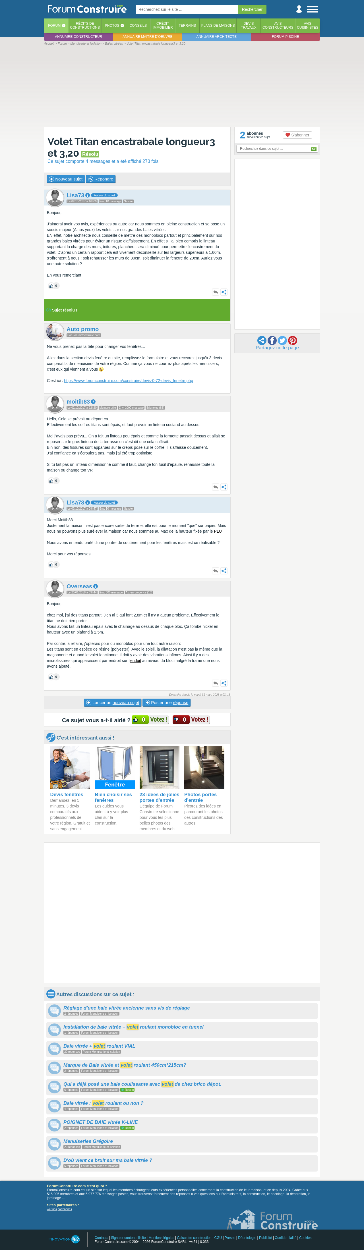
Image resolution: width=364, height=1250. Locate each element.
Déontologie (247, 1238)
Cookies (305, 1238)
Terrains (187, 26)
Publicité (265, 1238)
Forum (54, 26)
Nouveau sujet (65, 179)
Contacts (101, 1238)
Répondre (100, 179)
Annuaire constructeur (78, 37)
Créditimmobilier (163, 26)
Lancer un (112, 702)
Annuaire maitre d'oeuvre (148, 37)
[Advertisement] (182, 86)
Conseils (138, 26)
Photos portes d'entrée (200, 797)
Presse (230, 1238)
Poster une (166, 702)
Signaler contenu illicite (128, 1238)
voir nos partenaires (59, 1209)
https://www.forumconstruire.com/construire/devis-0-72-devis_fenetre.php (128, 380)
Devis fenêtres (66, 794)
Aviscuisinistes (307, 26)
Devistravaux (249, 26)
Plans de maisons (218, 26)
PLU (218, 531)
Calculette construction (194, 1238)
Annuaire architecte (217, 37)
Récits (85, 26)
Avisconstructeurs (277, 26)
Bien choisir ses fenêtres (113, 797)
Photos (112, 26)
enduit (135, 660)
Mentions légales (161, 1238)
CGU (218, 1238)
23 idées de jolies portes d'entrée (159, 797)
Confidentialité (285, 1238)
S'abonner (297, 135)
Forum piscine (285, 37)
